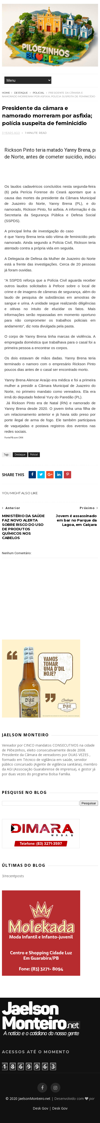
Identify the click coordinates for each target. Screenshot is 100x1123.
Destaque (21, 92)
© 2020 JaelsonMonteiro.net (28, 1098)
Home (6, 92)
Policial (38, 92)
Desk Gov (40, 1108)
